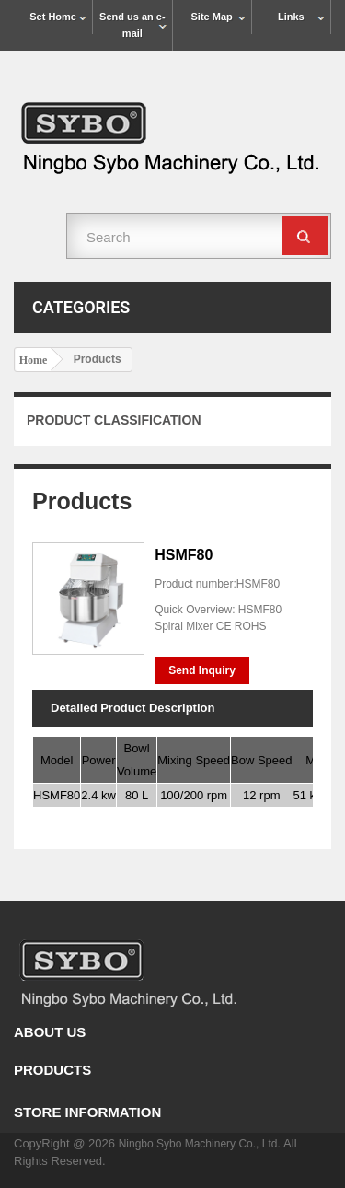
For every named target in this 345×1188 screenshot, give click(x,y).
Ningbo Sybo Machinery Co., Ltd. (201, 1143)
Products (52, 1069)
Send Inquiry (202, 670)
